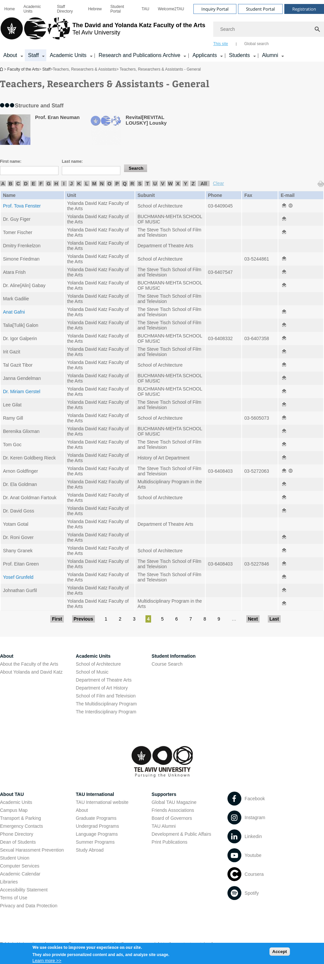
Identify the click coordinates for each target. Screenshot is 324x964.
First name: (10, 161)
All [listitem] (203, 183)
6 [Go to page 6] (176, 619)
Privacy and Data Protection (29, 905)
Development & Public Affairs (181, 834)
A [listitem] (3, 183)
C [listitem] (18, 183)
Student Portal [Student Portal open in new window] (117, 9)
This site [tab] (220, 43)
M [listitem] (94, 183)
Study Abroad (89, 850)
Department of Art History (102, 688)
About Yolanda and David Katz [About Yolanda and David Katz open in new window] (31, 672)
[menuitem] (9, 9)
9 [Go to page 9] (219, 619)
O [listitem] (109, 183)
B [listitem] (11, 183)
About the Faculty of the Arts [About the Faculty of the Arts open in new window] (29, 664)
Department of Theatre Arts (104, 680)
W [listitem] (170, 183)
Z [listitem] (192, 183)
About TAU (12, 794)
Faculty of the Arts (23, 69)
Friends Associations (173, 810)
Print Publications (169, 842)
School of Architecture (98, 664)
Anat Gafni (14, 312)
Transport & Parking (20, 818)
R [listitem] (132, 183)
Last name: (72, 161)
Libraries (9, 881)
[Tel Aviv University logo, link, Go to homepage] (102, 31)
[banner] (162, 31)
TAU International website (102, 802)
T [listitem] (147, 183)
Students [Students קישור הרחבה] (239, 55)
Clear (218, 183)
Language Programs (97, 834)
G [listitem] (49, 183)
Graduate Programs (96, 818)
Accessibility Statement (24, 889)
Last (274, 619)
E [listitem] (33, 183)
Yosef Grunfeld (18, 577)
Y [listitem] (185, 183)
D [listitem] (26, 183)
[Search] (268, 29)
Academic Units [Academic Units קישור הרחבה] (68, 55)
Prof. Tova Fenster (22, 206)
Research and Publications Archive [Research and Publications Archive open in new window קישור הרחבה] (139, 55)
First (57, 619)
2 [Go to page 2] (120, 619)
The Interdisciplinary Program (106, 711)
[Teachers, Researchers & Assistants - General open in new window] (284, 206)
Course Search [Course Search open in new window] (167, 664)
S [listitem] (140, 183)
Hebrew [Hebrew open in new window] (94, 9)
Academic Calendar (20, 873)
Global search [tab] (256, 43)
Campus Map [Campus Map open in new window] (13, 810)
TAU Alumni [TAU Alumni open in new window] (164, 826)
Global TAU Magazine (174, 802)
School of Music (92, 672)
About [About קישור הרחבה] (10, 55)
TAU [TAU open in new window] (145, 9)
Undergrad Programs (97, 826)
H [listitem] (56, 183)
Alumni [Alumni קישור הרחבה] (270, 55)
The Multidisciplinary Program (106, 703)
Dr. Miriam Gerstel (21, 391)
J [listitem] (71, 183)
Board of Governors (172, 818)
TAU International (95, 794)
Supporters (164, 794)
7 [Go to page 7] (190, 619)
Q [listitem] (125, 183)
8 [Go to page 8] (204, 619)
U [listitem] (155, 183)
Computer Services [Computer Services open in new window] (19, 866)
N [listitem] (102, 183)
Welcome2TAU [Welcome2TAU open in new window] (171, 9)
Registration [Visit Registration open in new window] (304, 9)
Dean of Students (18, 842)
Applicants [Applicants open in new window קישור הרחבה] (204, 55)
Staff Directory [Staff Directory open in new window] (65, 9)
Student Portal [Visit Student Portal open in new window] (260, 9)
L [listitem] (86, 183)
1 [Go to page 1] (106, 619)
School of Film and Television (106, 695)
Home (9, 9)
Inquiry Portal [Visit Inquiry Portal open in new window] (214, 9)
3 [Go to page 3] (134, 619)
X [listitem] (178, 183)
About (82, 810)
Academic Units (32, 9)
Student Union (14, 858)
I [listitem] (63, 183)
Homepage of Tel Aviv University (2, 69)
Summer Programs (95, 842)
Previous (83, 619)
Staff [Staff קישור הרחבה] (33, 55)
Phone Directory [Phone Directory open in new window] (16, 834)
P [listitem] (117, 183)
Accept (279, 953)
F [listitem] (40, 183)
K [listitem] (79, 183)
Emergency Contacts (21, 826)
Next (253, 619)
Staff (46, 69)
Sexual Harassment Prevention (32, 850)
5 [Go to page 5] (162, 619)
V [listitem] (162, 183)
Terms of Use (13, 897)
